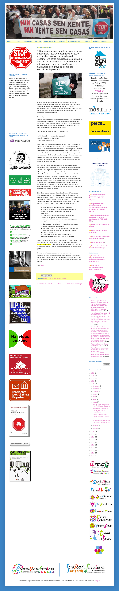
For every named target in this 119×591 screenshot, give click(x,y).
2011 (93, 456)
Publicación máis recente (44, 284)
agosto (95, 394)
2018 (93, 437)
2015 (93, 445)
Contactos (27, 41)
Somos (17, 41)
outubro (95, 391)
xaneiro (95, 428)
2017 (93, 439)
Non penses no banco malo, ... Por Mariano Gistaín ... (101, 405)
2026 (93, 373)
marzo (95, 402)
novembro (96, 389)
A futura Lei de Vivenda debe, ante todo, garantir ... (101, 416)
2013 (93, 450)
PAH (42, 265)
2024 (93, 378)
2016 (93, 442)
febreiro (95, 425)
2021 (93, 383)
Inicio (60, 284)
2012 (93, 453)
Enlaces (87, 41)
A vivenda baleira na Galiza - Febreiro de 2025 (99, 344)
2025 (93, 375)
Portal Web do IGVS (97, 242)
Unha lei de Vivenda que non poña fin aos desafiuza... (100, 410)
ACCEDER (99, 91)
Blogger (97, 581)
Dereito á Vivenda (48, 278)
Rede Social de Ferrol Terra (54, 41)
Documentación (74, 41)
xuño (94, 397)
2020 (93, 431)
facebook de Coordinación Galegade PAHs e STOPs (96, 267)
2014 (93, 448)
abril (94, 399)
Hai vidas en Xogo (100, 41)
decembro (96, 386)
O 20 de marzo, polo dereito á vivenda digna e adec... (101, 421)
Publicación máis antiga (74, 284)
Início (9, 41)
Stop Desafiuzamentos (60, 278)
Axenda (38, 41)
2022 (93, 381)
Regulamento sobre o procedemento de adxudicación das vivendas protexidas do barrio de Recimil (98, 207)
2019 (93, 434)
